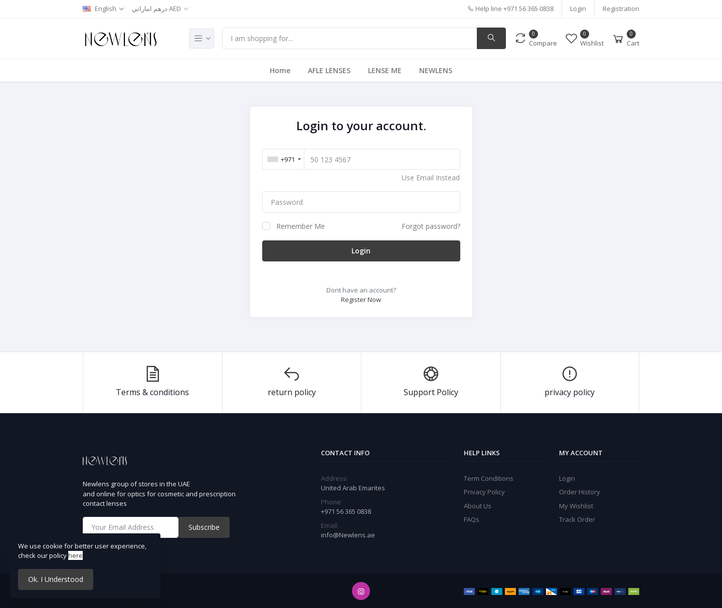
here (75, 555)
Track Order (577, 519)
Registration (621, 8)
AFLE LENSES (329, 70)
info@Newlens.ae (348, 534)
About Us (477, 505)
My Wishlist (576, 505)
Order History (579, 491)
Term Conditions (488, 478)
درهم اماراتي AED (156, 8)
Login (578, 8)
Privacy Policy (484, 491)
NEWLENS (435, 70)
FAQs (471, 519)
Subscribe (204, 527)
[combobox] (284, 159)
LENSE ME (385, 70)
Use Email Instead (431, 177)
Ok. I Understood (55, 579)
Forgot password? (431, 226)
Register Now (361, 299)
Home (280, 70)
